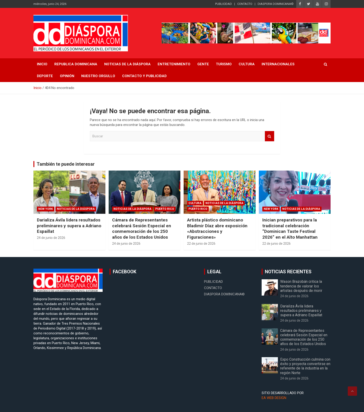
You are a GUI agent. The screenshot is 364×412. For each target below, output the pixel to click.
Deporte (45, 76)
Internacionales (278, 64)
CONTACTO (244, 4)
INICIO (42, 64)
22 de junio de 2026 (201, 243)
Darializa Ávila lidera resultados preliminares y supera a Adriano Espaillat (69, 225)
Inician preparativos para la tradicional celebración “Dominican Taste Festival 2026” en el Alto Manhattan (290, 228)
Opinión (67, 76)
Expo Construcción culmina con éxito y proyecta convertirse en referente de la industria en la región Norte (305, 366)
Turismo (224, 64)
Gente (203, 64)
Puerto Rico (164, 209)
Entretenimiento (174, 64)
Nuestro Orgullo (98, 76)
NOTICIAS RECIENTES (288, 271)
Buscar (269, 136)
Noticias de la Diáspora (76, 209)
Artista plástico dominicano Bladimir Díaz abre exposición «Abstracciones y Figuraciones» (217, 228)
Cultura (247, 64)
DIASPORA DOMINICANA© (276, 4)
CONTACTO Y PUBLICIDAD (144, 76)
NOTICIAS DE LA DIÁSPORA (127, 64)
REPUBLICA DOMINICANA (75, 64)
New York (45, 209)
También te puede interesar (66, 164)
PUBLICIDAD (223, 4)
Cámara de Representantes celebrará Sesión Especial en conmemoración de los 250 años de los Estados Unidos (141, 228)
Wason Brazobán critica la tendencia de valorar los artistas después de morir (301, 286)
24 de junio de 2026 (51, 238)
